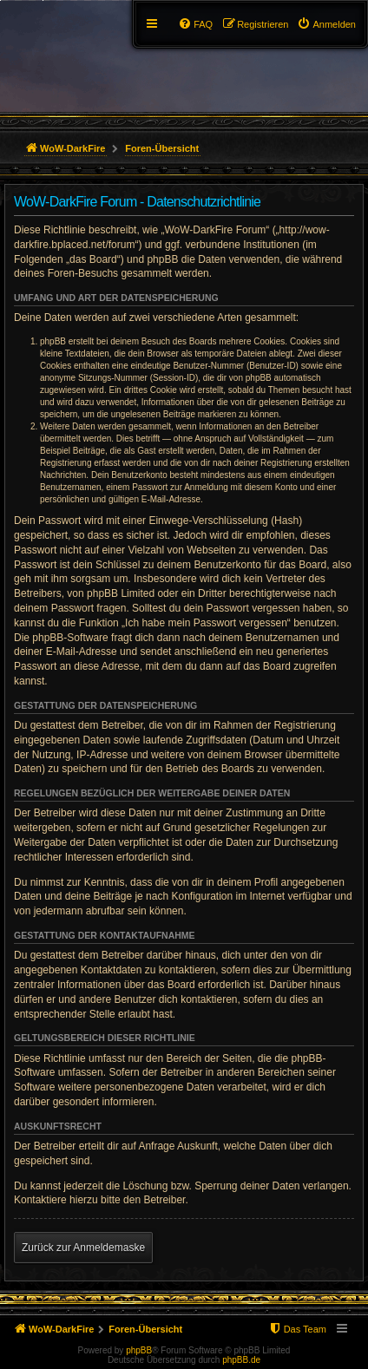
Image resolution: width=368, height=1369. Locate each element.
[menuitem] (326, 24)
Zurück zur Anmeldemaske (83, 1247)
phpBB (139, 1350)
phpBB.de (241, 1360)
